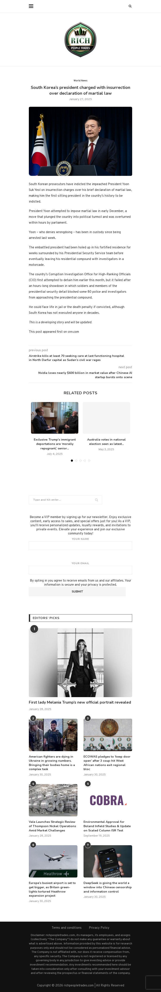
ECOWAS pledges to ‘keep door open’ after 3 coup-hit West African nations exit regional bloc (107, 763)
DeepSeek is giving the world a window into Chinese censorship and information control (108, 887)
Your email (80, 568)
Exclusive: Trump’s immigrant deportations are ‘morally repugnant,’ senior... (55, 444)
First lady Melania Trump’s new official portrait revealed (80, 702)
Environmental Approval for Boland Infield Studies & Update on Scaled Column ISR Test (107, 826)
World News (80, 80)
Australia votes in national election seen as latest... (106, 442)
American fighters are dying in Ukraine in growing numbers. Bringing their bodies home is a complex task (52, 763)
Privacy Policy (99, 928)
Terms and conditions (67, 928)
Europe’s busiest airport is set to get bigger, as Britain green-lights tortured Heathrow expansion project (52, 889)
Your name (80, 543)
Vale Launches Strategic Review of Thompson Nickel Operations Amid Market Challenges (52, 826)
